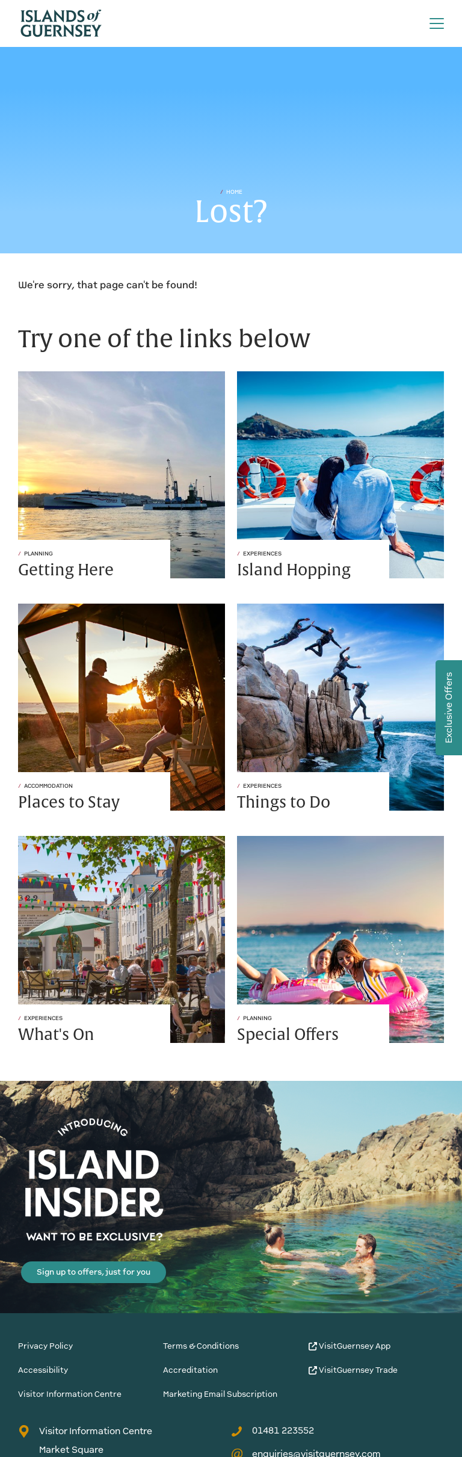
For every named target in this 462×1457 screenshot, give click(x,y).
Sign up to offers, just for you (93, 1271)
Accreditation (190, 1370)
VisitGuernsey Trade (353, 1370)
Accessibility (43, 1370)
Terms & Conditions (201, 1345)
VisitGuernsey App (349, 1345)
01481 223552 (272, 1430)
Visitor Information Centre (70, 1394)
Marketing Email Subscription (220, 1394)
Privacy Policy (45, 1345)
